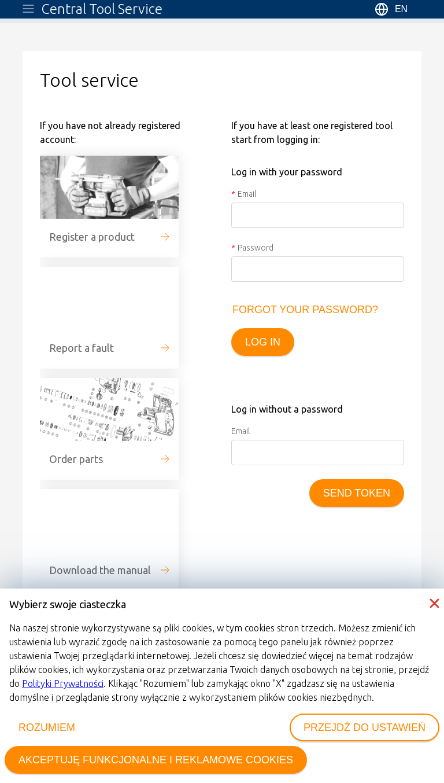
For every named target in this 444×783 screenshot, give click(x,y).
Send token (356, 493)
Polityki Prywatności (62, 683)
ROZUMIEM (46, 727)
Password (255, 247)
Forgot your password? (305, 309)
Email (247, 193)
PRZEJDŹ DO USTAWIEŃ (365, 727)
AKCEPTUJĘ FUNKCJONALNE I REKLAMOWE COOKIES (155, 760)
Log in (262, 342)
